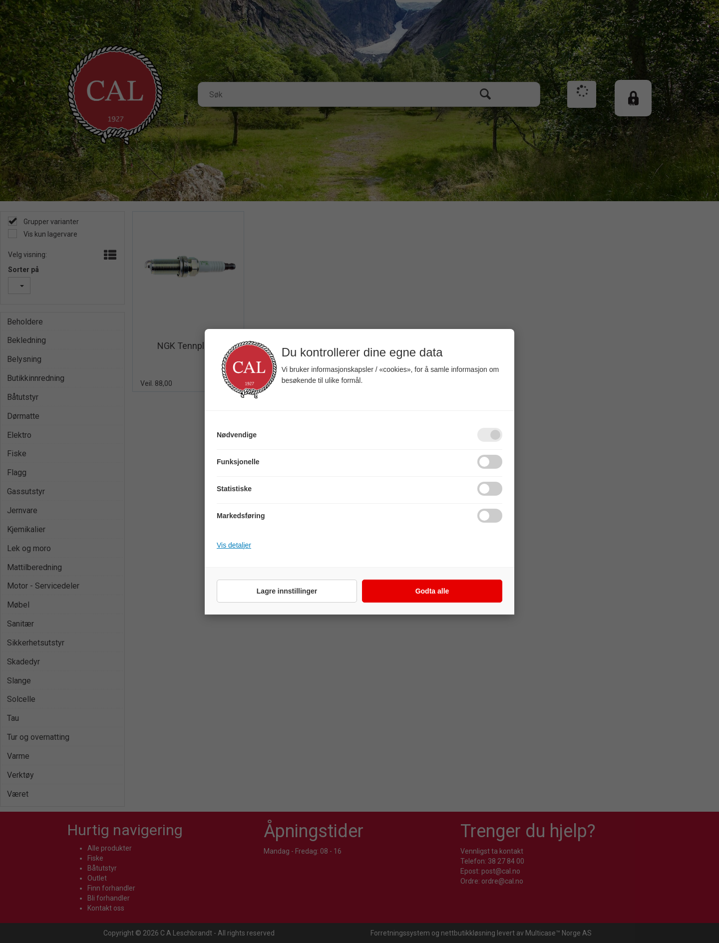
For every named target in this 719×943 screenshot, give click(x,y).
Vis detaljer (234, 545)
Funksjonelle (238, 462)
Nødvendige (237, 435)
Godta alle (432, 591)
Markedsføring (241, 516)
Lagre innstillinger (287, 591)
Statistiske (234, 489)
